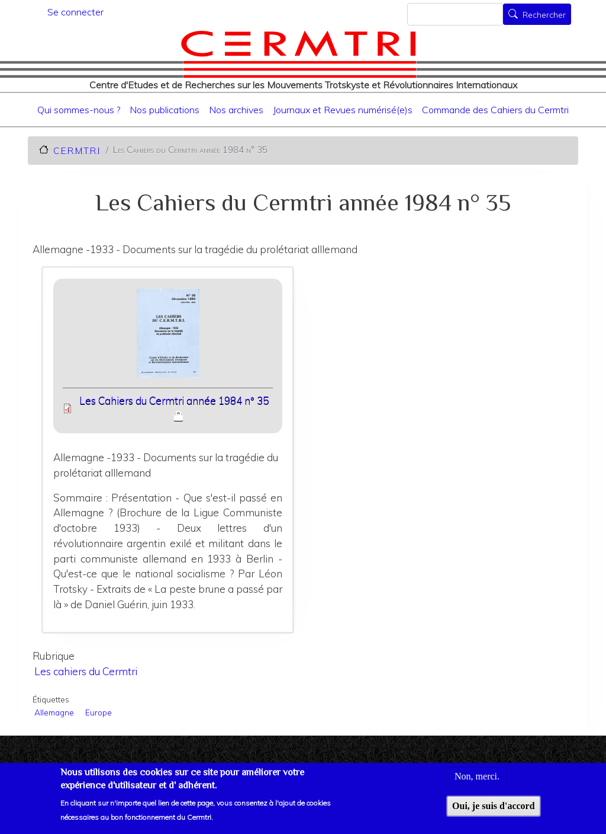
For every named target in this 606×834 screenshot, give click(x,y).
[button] (167, 337)
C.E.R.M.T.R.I (76, 150)
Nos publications (164, 110)
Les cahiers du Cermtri (85, 671)
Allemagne (54, 712)
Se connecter (75, 12)
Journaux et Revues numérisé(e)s (342, 110)
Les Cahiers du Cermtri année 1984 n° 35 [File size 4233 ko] (174, 400)
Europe (98, 712)
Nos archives (236, 110)
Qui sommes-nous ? (78, 110)
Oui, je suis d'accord (493, 812)
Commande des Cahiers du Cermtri (495, 110)
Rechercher (544, 15)
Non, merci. (476, 783)
